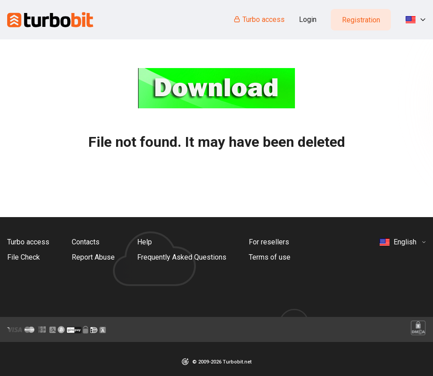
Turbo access (259, 19)
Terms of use (269, 257)
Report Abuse (93, 257)
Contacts (86, 242)
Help (144, 242)
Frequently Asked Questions (181, 257)
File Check (23, 257)
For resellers (269, 242)
